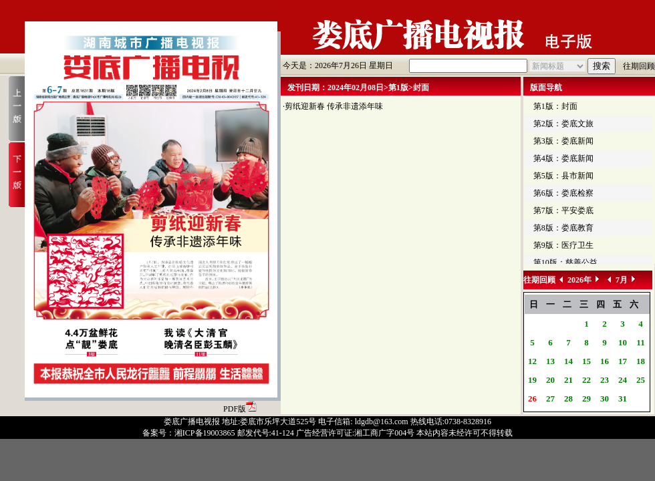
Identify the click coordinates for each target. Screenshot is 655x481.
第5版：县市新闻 (563, 175)
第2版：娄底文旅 (563, 123)
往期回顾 (639, 66)
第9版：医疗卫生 (563, 245)
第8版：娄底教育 (563, 227)
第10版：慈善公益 (565, 262)
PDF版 (240, 409)
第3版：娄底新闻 (563, 141)
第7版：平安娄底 (563, 210)
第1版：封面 (555, 106)
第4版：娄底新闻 (563, 158)
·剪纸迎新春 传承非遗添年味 (333, 106)
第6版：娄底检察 (563, 193)
